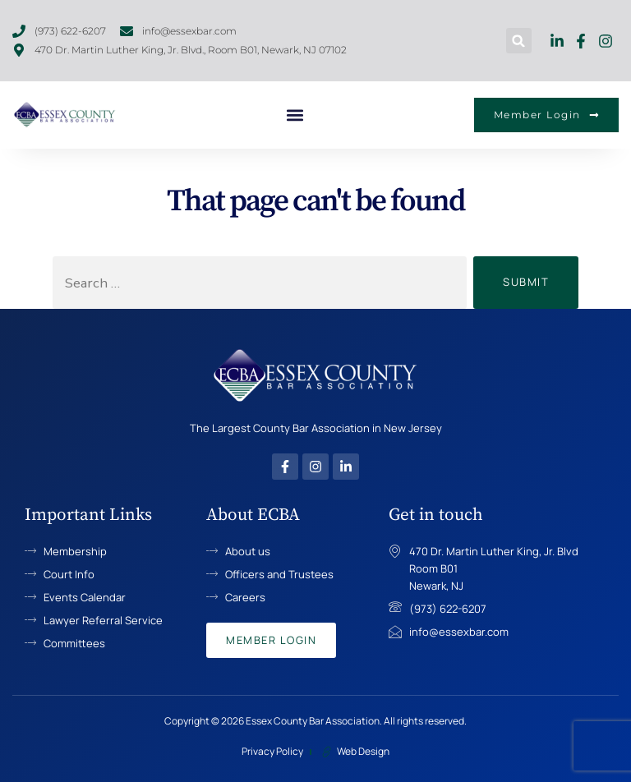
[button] (519, 40)
